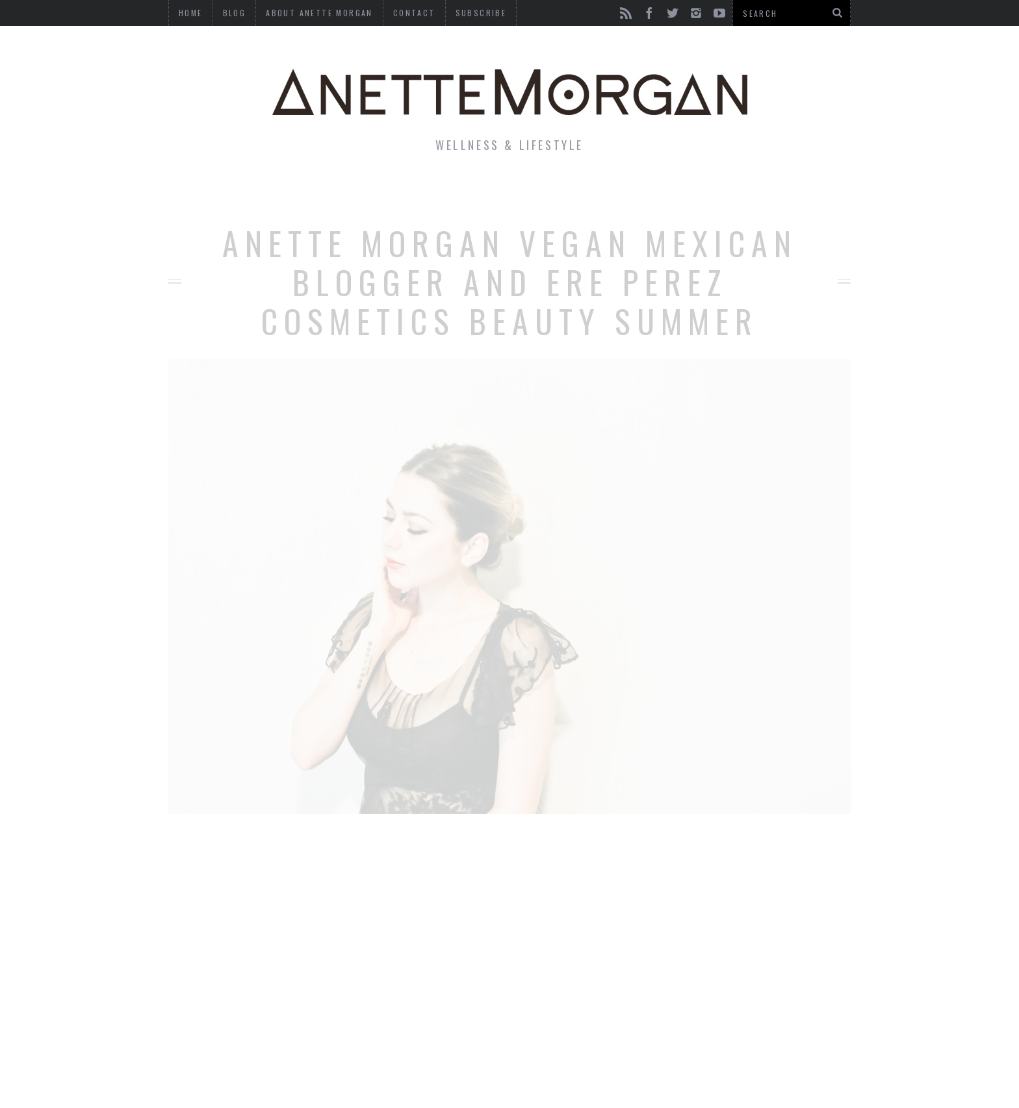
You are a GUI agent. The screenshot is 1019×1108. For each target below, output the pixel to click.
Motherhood (577, 191)
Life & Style (261, 191)
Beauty (489, 191)
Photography (755, 191)
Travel (664, 191)
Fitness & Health (383, 191)
